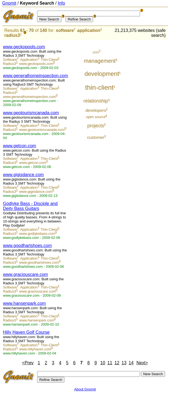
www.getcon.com (19, 145)
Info (61, 3)
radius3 (12, 35)
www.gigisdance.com (23, 174)
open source (96, 117)
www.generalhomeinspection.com (35, 75)
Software (10, 60)
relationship (95, 101)
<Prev (28, 362)
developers (95, 110)
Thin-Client (49, 60)
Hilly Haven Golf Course (26, 332)
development (102, 73)
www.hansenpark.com (24, 303)
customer (95, 137)
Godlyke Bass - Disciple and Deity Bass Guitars (30, 206)
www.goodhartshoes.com (27, 245)
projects (95, 125)
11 (110, 362)
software (65, 30)
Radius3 (9, 64)
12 (117, 362)
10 (102, 362)
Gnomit (9, 3)
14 (131, 362)
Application (29, 60)
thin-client (99, 87)
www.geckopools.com (24, 46)
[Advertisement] (147, 122)
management (100, 61)
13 (124, 362)
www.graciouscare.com (25, 274)
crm (96, 52)
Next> (142, 362)
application (88, 30)
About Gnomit (85, 389)
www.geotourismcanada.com (31, 112)
